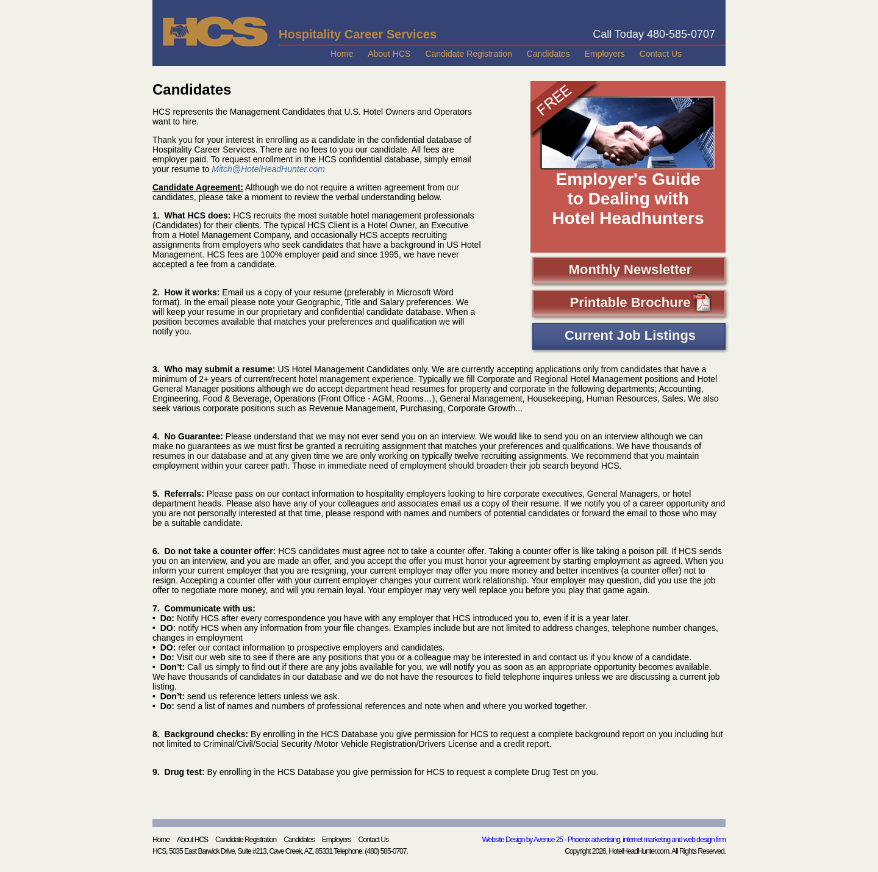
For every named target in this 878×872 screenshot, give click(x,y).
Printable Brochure (640, 304)
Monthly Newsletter (630, 269)
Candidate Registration (468, 54)
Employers (605, 54)
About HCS (389, 54)
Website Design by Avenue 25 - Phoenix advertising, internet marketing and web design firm (604, 839)
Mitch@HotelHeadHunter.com (268, 169)
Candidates (548, 54)
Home (341, 54)
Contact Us (661, 54)
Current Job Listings (630, 335)
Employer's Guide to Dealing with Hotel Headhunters (628, 199)
